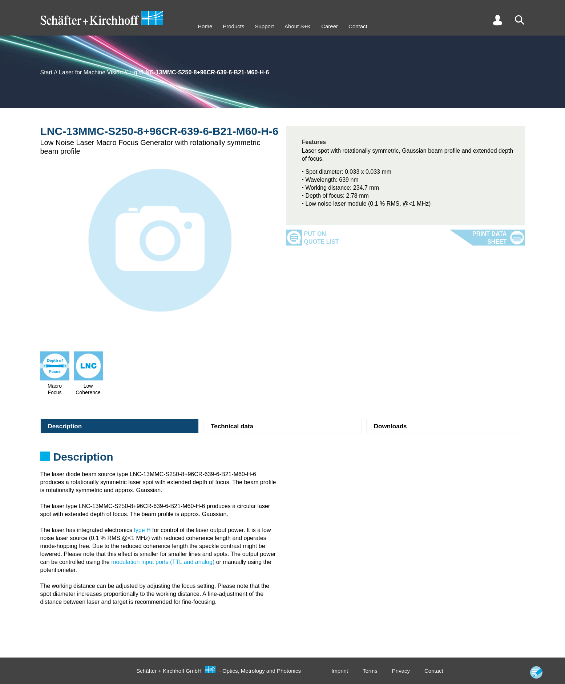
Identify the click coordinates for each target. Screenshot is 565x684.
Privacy (401, 671)
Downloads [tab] (390, 426)
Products (233, 26)
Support (264, 26)
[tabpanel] (282, 459)
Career (329, 26)
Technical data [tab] (232, 426)
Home (205, 26)
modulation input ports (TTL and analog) (162, 562)
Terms (370, 671)
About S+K (297, 26)
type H (142, 530)
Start (46, 72)
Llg (133, 72)
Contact (357, 26)
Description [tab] (65, 426)
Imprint (339, 671)
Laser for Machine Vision (91, 72)
